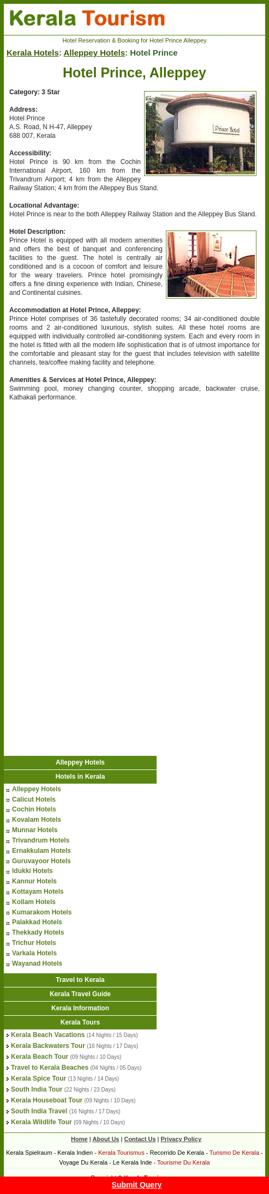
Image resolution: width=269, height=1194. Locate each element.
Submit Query (137, 1184)
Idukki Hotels (32, 871)
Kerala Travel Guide (80, 994)
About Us (106, 1139)
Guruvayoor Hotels (41, 861)
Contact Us (140, 1139)
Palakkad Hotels (37, 922)
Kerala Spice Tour (38, 1078)
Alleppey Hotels (94, 52)
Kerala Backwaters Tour (48, 1046)
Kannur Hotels (34, 881)
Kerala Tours (80, 1022)
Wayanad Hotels (37, 963)
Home (79, 1139)
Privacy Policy (180, 1139)
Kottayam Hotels (38, 891)
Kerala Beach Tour (39, 1056)
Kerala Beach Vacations (48, 1035)
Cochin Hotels (34, 809)
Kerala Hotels (33, 52)
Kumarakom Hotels (41, 912)
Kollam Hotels (34, 902)
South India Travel (39, 1111)
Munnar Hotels (34, 830)
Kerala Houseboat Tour (46, 1100)
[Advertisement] (95, 490)
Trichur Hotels (34, 943)
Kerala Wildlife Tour (41, 1122)
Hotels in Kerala (80, 776)
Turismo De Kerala (234, 1152)
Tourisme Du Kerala (183, 1162)
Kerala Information (80, 1008)
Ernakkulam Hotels (41, 850)
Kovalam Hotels (36, 819)
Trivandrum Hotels (40, 840)
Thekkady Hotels (38, 932)
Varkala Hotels (34, 953)
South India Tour (36, 1089)
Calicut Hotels (34, 799)
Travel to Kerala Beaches (49, 1067)
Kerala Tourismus (121, 1152)
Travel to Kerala (80, 980)
